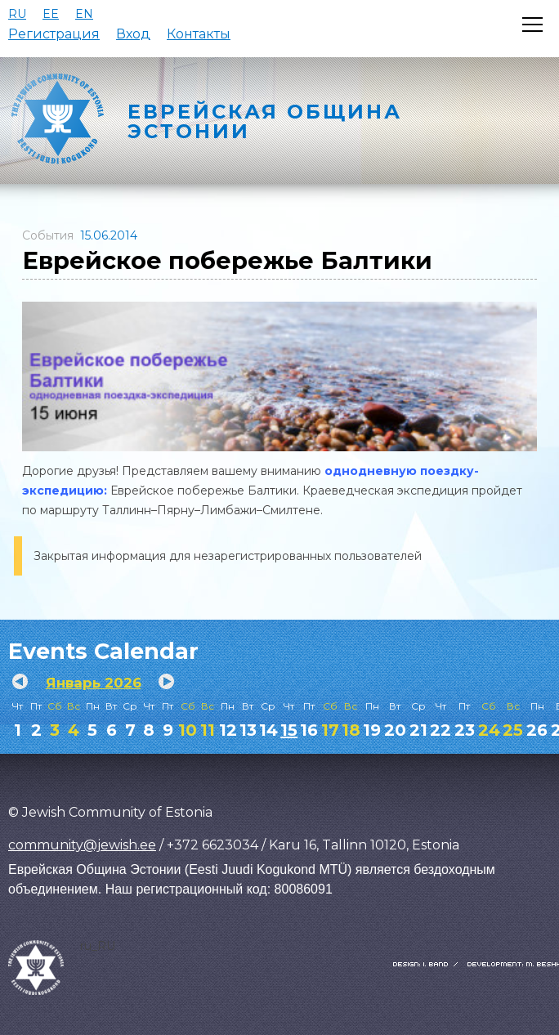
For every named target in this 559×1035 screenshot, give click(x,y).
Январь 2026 (93, 682)
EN (84, 14)
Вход (133, 34)
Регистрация (54, 34)
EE (50, 14)
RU (17, 14)
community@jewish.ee (82, 845)
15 (288, 730)
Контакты (198, 34)
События (48, 235)
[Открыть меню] (532, 25)
